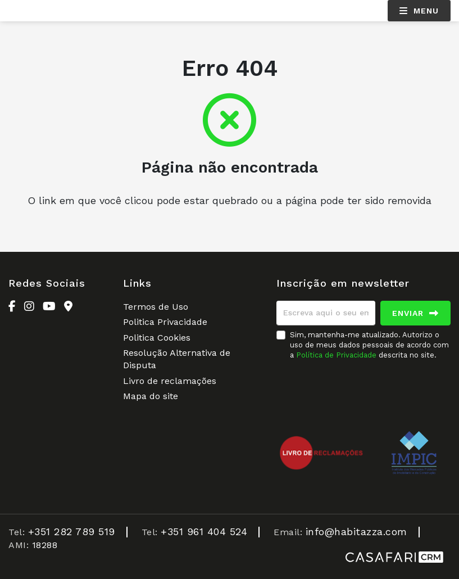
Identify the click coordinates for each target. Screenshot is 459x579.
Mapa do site (150, 396)
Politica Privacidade (165, 321)
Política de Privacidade (337, 355)
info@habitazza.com (356, 531)
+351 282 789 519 (71, 531)
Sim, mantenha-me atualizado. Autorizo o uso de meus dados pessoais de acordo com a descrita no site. (369, 345)
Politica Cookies (156, 337)
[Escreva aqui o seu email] (325, 313)
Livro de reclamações (169, 381)
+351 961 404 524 (204, 531)
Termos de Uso (155, 306)
